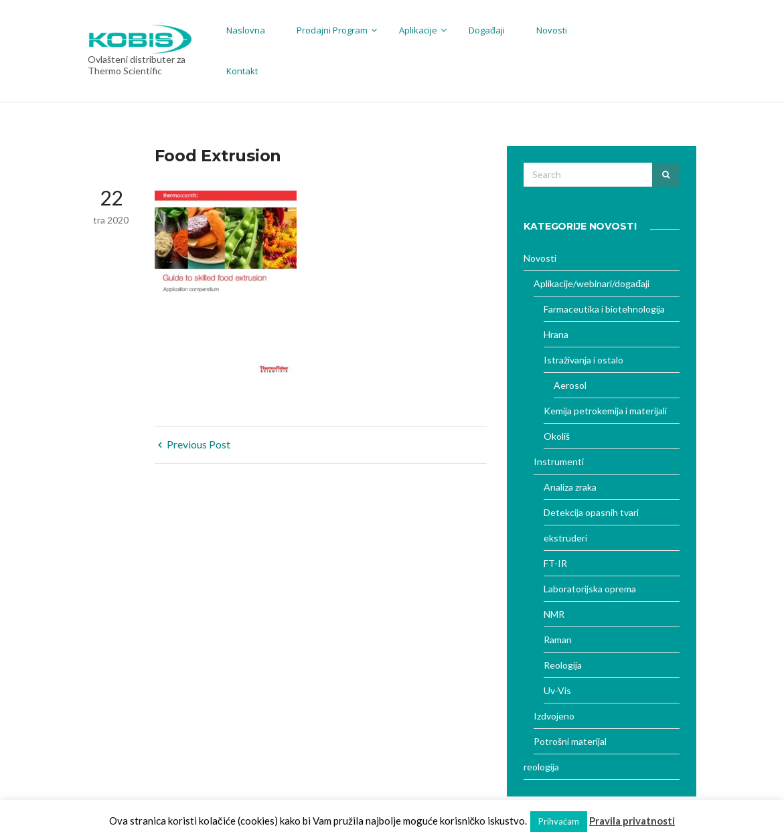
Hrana (556, 334)
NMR (554, 614)
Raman (558, 639)
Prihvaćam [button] (558, 821)
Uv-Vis (557, 690)
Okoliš (557, 436)
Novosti (540, 258)
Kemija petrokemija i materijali (605, 410)
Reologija (563, 665)
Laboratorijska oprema (590, 588)
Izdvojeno (554, 716)
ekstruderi (565, 537)
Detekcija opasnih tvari (591, 512)
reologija (541, 766)
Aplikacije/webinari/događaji (591, 283)
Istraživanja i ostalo (583, 359)
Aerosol (570, 385)
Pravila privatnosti (632, 821)
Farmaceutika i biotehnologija (604, 309)
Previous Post (194, 444)
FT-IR (555, 563)
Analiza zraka (570, 487)
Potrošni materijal (570, 741)
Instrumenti (559, 461)
